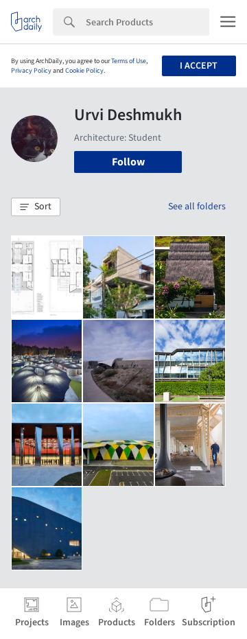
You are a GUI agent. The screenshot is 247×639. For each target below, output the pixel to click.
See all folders (197, 206)
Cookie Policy (84, 70)
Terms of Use (128, 61)
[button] (35, 207)
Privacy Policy (31, 70)
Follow (128, 162)
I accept (198, 66)
